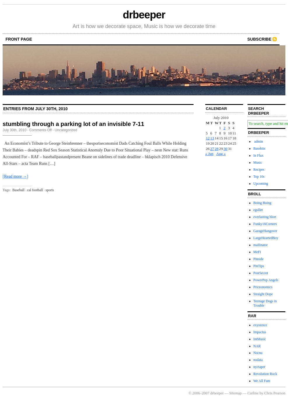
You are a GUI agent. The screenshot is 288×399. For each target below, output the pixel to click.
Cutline (253, 393)
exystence (260, 325)
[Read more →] (15, 176)
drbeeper (144, 15)
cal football (35, 190)
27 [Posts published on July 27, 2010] (212, 148)
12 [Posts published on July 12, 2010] (208, 138)
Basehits (259, 148)
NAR (257, 346)
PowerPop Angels (265, 280)
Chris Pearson (274, 393)
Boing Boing (262, 203)
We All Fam (261, 381)
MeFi (257, 252)
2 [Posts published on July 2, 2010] (225, 128)
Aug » (221, 153)
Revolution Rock (265, 374)
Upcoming (260, 184)
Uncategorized (66, 130)
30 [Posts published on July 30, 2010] (225, 148)
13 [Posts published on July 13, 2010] (212, 138)
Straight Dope (263, 294)
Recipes (258, 169)
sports (49, 190)
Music (257, 162)
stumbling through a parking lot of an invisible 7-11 (73, 124)
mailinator (260, 245)
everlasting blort (264, 217)
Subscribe (259, 39)
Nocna (257, 353)
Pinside (258, 259)
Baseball (18, 190)
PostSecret (260, 273)
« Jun (209, 153)
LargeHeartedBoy (265, 238)
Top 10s (258, 177)
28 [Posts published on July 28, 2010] (216, 148)
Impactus (259, 332)
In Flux (258, 155)
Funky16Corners (265, 224)
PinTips (258, 266)
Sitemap (235, 393)
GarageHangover (265, 231)
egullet (258, 210)
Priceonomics (262, 287)
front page (19, 39)
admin (258, 141)
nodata (258, 360)
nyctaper (259, 367)
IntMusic (259, 339)
